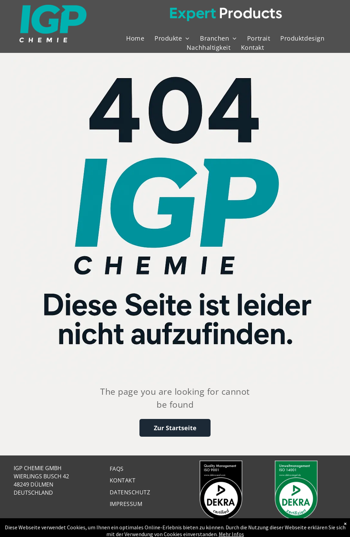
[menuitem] (135, 38)
